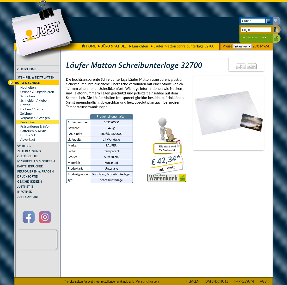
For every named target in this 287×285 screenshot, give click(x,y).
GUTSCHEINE (26, 69)
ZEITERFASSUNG (29, 151)
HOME (89, 46)
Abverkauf (27, 139)
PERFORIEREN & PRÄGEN (35, 171)
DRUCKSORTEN (28, 176)
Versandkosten (147, 281)
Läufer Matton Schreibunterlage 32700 (184, 46)
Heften (25, 105)
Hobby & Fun (29, 135)
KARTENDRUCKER (30, 166)
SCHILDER (24, 146)
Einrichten (140, 46)
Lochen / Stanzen (32, 109)
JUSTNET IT (25, 186)
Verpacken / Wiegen (35, 118)
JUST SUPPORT (28, 196)
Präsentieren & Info (34, 126)
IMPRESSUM (244, 281)
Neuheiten (28, 87)
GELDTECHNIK (27, 156)
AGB (263, 281)
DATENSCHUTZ (216, 281)
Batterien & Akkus (33, 131)
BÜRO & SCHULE (114, 46)
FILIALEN (192, 281)
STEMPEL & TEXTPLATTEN (36, 77)
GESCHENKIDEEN (29, 181)
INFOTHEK (24, 191)
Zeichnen (27, 113)
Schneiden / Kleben (34, 100)
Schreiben (27, 96)
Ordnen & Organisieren (37, 92)
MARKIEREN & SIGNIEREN (36, 161)
